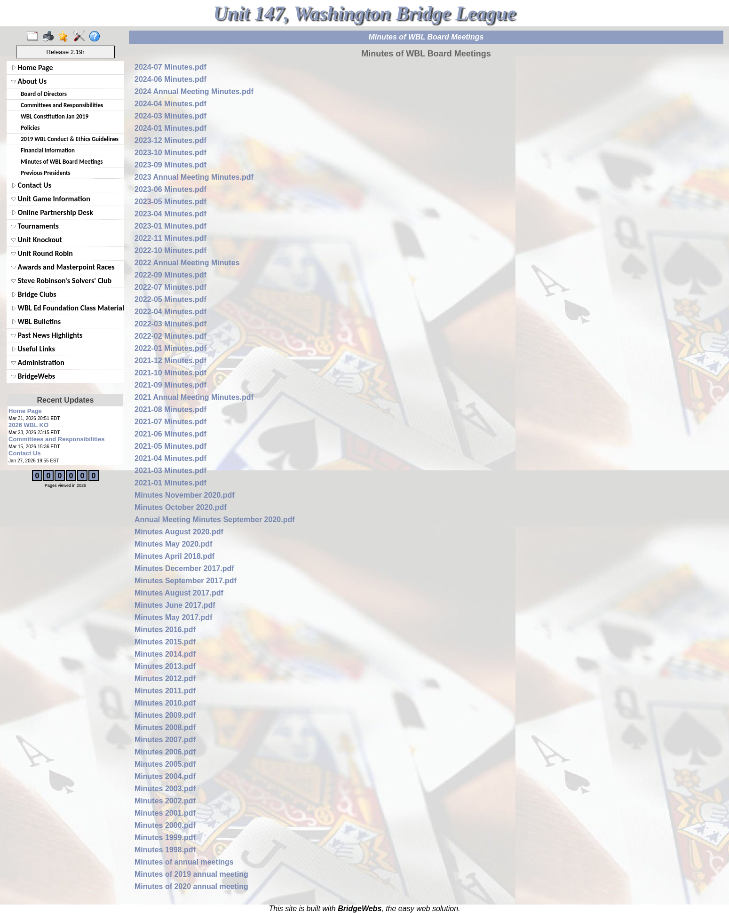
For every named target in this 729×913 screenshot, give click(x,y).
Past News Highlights (46, 335)
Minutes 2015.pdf (165, 642)
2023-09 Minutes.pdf (170, 165)
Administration (37, 362)
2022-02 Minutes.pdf (170, 336)
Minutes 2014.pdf (165, 654)
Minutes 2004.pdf (165, 776)
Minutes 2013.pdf (165, 666)
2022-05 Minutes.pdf (170, 299)
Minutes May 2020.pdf (173, 544)
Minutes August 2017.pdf (179, 593)
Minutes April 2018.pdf (174, 556)
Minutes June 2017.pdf (175, 605)
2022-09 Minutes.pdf (170, 275)
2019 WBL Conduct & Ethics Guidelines (70, 139)
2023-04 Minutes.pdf (170, 214)
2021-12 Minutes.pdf (170, 361)
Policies (30, 127)
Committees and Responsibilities (62, 105)
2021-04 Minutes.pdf (170, 458)
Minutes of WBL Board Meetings (62, 161)
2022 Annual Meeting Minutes (187, 263)
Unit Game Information (50, 198)
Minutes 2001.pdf (165, 813)
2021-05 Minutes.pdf (170, 446)
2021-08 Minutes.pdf (170, 409)
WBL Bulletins (36, 321)
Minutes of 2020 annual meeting (191, 886)
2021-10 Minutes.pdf (170, 373)
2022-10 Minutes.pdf (170, 250)
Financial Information (48, 150)
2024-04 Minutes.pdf (170, 104)
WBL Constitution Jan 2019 (54, 116)
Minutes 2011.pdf (165, 691)
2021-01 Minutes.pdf (170, 483)
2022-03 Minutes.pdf (170, 324)
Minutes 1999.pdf (165, 838)
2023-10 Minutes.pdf (170, 153)
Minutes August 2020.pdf (179, 532)
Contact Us (31, 185)
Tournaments (35, 226)
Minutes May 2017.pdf (173, 617)
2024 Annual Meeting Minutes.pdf (194, 91)
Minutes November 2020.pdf (185, 495)
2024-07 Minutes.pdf (170, 67)
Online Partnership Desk (52, 212)
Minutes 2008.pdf (165, 727)
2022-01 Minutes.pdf (170, 348)
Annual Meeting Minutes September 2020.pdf (215, 520)
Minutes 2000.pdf (165, 825)
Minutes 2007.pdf (165, 740)
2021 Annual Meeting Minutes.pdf (194, 397)
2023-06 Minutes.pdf (170, 189)
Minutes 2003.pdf (165, 789)
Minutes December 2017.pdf (184, 568)
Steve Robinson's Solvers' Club (61, 280)
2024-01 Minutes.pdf (170, 128)
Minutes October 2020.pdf (181, 507)
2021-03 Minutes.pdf (170, 471)
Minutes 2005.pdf (165, 764)
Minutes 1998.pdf (165, 850)
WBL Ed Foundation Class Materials (66, 307)
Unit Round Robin (42, 253)
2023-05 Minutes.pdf (170, 202)
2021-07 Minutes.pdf (170, 422)
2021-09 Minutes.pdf (170, 385)
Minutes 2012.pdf (165, 679)
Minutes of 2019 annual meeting (191, 874)
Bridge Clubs (33, 294)
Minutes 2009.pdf (165, 715)
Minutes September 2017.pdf (186, 581)
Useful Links (33, 348)
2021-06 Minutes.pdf (170, 434)
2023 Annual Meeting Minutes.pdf (194, 177)
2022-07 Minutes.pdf (170, 287)
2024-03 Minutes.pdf (170, 116)
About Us (29, 81)
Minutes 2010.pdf (165, 703)
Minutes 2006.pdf (165, 752)
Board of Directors (44, 93)
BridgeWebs (33, 376)
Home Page (32, 67)
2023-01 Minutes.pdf (170, 226)
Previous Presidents (46, 172)
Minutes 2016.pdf (165, 630)
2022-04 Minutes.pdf (170, 312)
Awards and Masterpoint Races (63, 266)
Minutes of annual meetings (184, 862)
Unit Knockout (36, 239)
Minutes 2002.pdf (165, 801)
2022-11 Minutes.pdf (170, 238)
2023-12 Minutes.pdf (170, 140)
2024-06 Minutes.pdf (170, 79)
